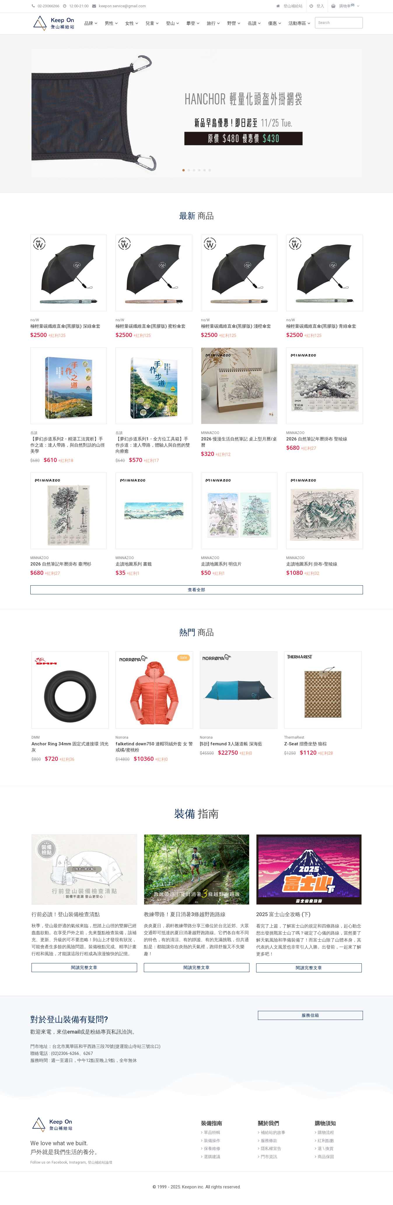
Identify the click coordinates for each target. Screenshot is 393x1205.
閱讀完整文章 (84, 967)
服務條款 (267, 1140)
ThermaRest (294, 737)
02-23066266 (45, 6)
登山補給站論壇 (100, 1162)
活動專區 (300, 23)
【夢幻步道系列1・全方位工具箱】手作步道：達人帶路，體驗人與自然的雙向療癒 (153, 445)
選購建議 (210, 1156)
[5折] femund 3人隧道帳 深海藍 (231, 743)
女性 (132, 23)
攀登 (193, 23)
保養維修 (210, 1148)
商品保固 (324, 1156)
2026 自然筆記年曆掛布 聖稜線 (316, 439)
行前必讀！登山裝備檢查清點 (66, 914)
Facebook (59, 1162)
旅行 (214, 23)
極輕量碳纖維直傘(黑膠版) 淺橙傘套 (236, 326)
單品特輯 (210, 1132)
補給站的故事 (271, 1132)
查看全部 (196, 589)
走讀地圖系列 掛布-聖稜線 (311, 564)
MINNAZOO (210, 433)
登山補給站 (289, 6)
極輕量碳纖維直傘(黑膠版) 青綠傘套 (321, 326)
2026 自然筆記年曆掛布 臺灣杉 (60, 564)
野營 (234, 23)
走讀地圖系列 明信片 (221, 564)
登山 (173, 23)
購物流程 (324, 1132)
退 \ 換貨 (324, 1148)
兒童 (153, 23)
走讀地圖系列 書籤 (134, 564)
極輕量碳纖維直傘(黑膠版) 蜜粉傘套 (151, 326)
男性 (112, 23)
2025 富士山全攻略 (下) (283, 914)
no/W (34, 320)
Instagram (77, 1162)
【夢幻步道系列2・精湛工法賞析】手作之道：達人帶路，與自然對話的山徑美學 (67, 445)
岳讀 (255, 23)
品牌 (91, 23)
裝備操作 (210, 1140)
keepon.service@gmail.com (119, 6)
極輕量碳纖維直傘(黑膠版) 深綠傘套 (65, 326)
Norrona (122, 737)
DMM (36, 737)
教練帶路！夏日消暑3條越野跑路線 (185, 914)
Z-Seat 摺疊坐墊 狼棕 (305, 743)
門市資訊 (267, 1156)
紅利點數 (324, 1140)
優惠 (275, 23)
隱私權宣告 (269, 1148)
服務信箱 (310, 1015)
